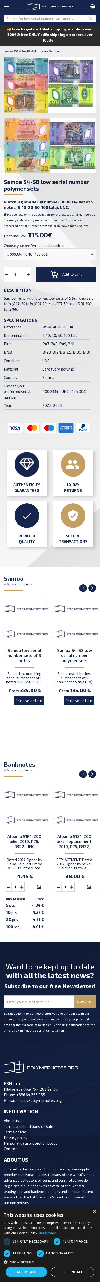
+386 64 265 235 (30, 1094)
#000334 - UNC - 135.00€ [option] (27, 254)
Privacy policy (15, 1137)
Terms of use (15, 1132)
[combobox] (50, 254)
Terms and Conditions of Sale (28, 1126)
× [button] (94, 1212)
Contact (10, 1148)
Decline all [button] (72, 1272)
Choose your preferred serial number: (34, 245)
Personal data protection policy (30, 1143)
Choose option (29, 700)
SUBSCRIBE (85, 1001)
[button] (50, 1262)
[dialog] (50, 1244)
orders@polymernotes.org (39, 1100)
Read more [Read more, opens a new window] (47, 1233)
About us (11, 1120)
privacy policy (13, 1019)
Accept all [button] (26, 1272)
